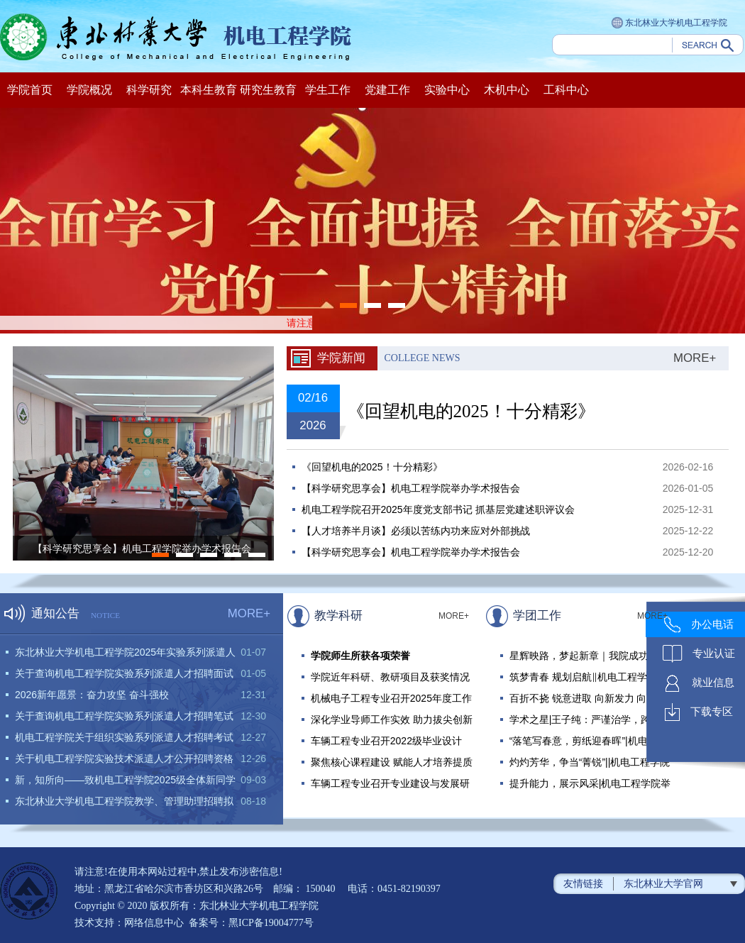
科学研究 (149, 90)
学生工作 (328, 90)
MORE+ (694, 358)
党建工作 (387, 90)
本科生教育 (208, 90)
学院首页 (30, 90)
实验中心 (447, 90)
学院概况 (89, 90)
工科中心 (566, 90)
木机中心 (506, 90)
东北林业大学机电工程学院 (669, 23)
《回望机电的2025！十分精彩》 (471, 411)
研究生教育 (268, 90)
